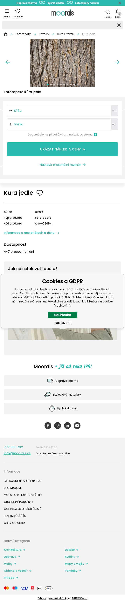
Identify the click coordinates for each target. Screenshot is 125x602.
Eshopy (42, 598)
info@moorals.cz (17, 453)
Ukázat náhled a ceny (60, 149)
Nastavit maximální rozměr (60, 165)
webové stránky (58, 598)
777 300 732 (13, 447)
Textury (44, 34)
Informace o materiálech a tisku (29, 233)
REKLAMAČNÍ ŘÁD (15, 516)
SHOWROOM (12, 488)
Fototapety (23, 34)
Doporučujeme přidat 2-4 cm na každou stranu (62, 134)
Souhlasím (62, 315)
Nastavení (62, 323)
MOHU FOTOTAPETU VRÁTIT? (23, 495)
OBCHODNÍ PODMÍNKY (18, 502)
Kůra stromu (65, 34)
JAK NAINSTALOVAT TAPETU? (22, 481)
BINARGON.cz (79, 598)
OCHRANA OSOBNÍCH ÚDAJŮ (22, 509)
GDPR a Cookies (14, 523)
